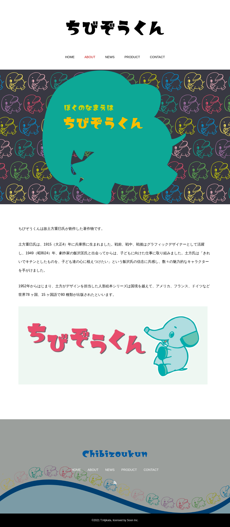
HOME (70, 57)
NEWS (110, 57)
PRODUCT (132, 57)
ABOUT (89, 57)
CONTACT (157, 57)
